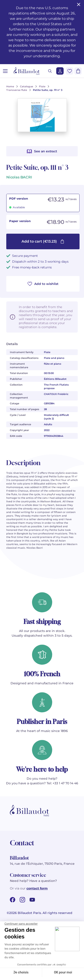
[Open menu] (5, 71)
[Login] (60, 71)
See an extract (42, 151)
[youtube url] (32, 899)
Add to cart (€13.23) (43, 241)
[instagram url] (22, 899)
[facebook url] (12, 899)
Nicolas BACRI (19, 177)
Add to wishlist (43, 284)
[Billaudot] (27, 71)
